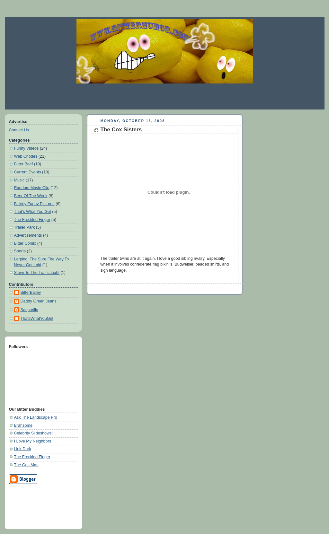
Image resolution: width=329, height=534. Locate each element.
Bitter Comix (25, 243)
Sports (20, 251)
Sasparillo (29, 310)
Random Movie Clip (31, 188)
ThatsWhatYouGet (37, 318)
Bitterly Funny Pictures (34, 204)
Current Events (27, 172)
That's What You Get (32, 211)
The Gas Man (26, 465)
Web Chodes (26, 156)
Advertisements (28, 235)
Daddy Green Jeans (39, 301)
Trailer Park (24, 227)
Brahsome (23, 425)
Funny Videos (26, 148)
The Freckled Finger (32, 219)
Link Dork (22, 449)
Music (19, 180)
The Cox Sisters (121, 130)
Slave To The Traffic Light (37, 272)
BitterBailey (31, 292)
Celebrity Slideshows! (33, 433)
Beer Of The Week (31, 196)
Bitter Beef (23, 164)
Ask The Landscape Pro (35, 417)
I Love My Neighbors (32, 441)
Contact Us (19, 130)
